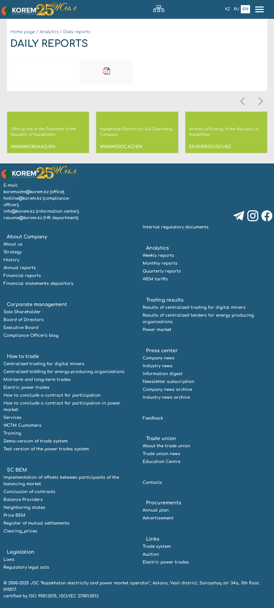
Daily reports (76, 31)
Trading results (165, 300)
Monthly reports (160, 263)
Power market (157, 329)
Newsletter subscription (168, 381)
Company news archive (167, 389)
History (11, 259)
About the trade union (166, 446)
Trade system (157, 546)
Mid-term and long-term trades (37, 379)
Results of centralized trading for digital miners (194, 307)
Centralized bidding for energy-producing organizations (64, 371)
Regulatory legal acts (26, 567)
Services (12, 417)
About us (13, 244)
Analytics (49, 31)
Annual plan (156, 510)
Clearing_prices (20, 531)
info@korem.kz (19, 211)
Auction (151, 554)
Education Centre (161, 461)
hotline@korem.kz (22, 198)
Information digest (163, 373)
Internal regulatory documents (176, 227)
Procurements (163, 502)
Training (12, 433)
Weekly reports (158, 255)
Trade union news (161, 453)
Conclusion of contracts (29, 491)
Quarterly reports (162, 271)
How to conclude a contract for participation (52, 395)
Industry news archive (166, 397)
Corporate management (37, 304)
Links (152, 539)
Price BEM (14, 515)
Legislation (21, 552)
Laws (8, 559)
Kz (227, 9)
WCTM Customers (22, 425)
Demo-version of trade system (35, 441)
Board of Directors (23, 319)
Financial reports (22, 275)
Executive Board (20, 327)
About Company (27, 236)
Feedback (153, 418)
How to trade (23, 356)
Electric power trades (26, 387)
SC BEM (17, 470)
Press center (162, 350)
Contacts (152, 482)
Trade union (161, 438)
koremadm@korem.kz (26, 191)
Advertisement (158, 518)
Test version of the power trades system (46, 449)
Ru (236, 9)
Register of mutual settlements (36, 523)
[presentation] (243, 101)
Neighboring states (24, 507)
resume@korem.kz (22, 217)
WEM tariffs (155, 279)
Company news (158, 358)
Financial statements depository (38, 283)
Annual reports (19, 267)
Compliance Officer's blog (30, 335)
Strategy (12, 252)
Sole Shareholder (22, 311)
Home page (22, 31)
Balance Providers (23, 499)
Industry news (157, 366)
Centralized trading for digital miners (43, 363)
